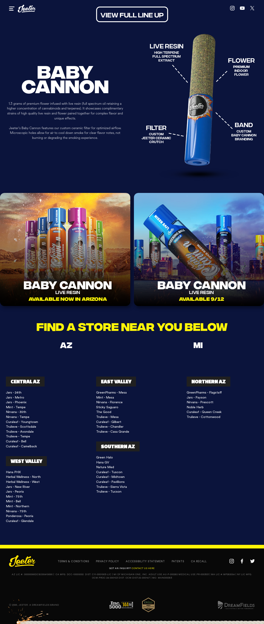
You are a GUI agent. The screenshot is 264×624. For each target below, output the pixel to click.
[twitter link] (252, 8)
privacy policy (107, 561)
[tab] (66, 344)
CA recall (199, 561)
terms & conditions (73, 561)
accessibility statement (145, 561)
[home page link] (27, 9)
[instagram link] (232, 8)
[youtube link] (242, 8)
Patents (178, 561)
